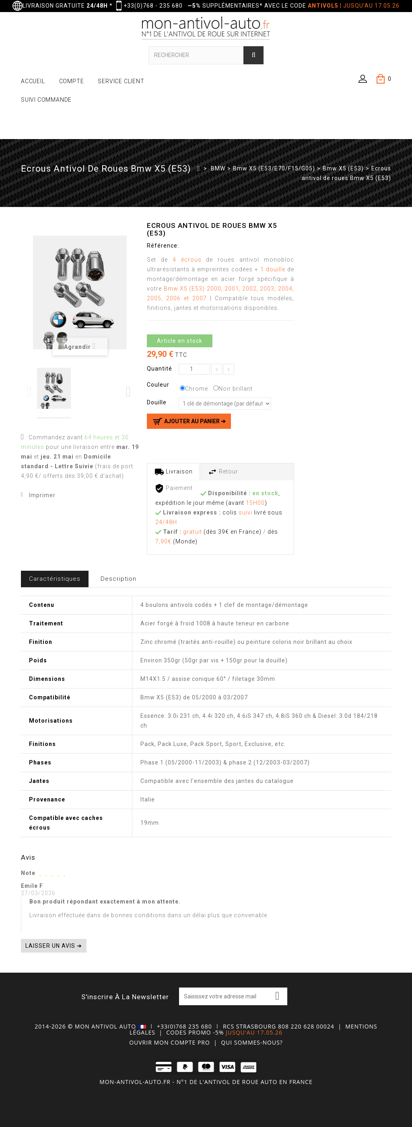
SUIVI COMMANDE (46, 99)
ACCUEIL (33, 81)
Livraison (173, 472)
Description (118, 578)
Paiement (173, 488)
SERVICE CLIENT (121, 81)
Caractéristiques (54, 578)
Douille (157, 402)
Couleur (159, 384)
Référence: (163, 245)
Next (129, 392)
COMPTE (71, 81)
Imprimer (42, 495)
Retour (223, 472)
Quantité (159, 368)
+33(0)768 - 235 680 (153, 5)
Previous (30, 392)
